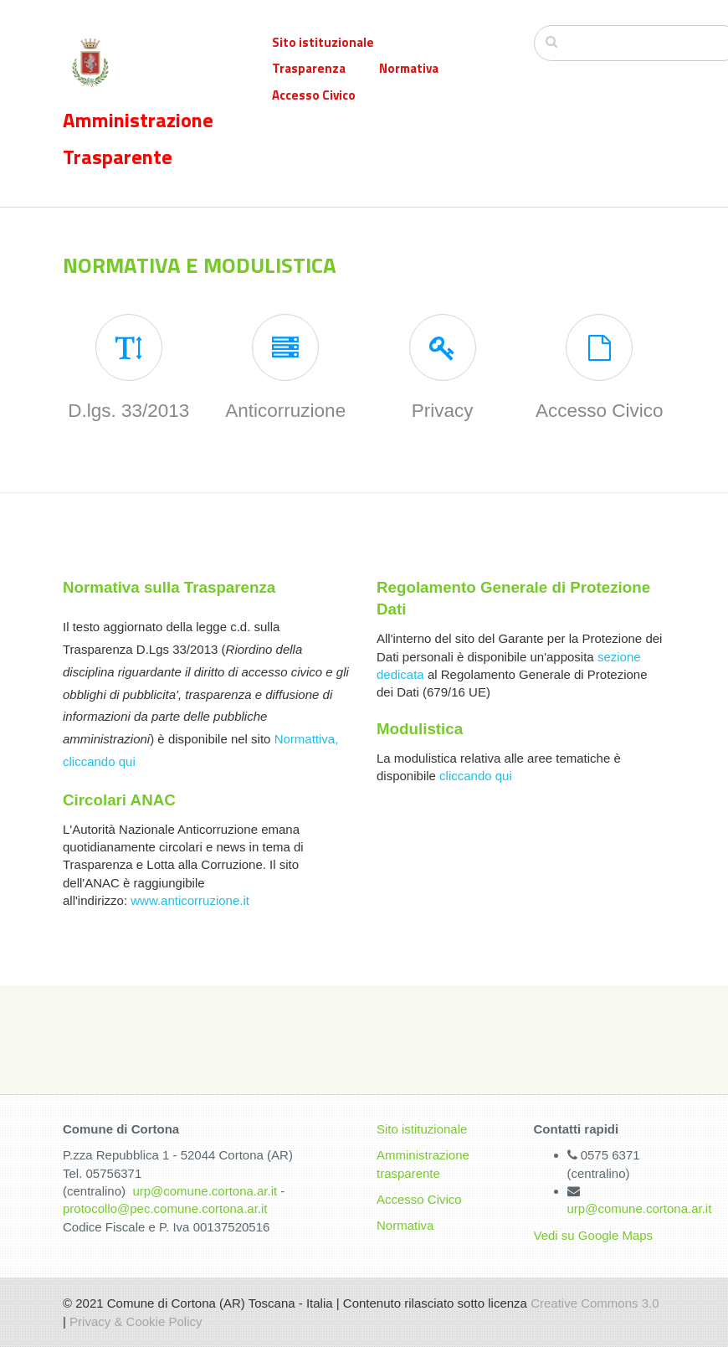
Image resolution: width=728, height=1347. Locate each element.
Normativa (408, 68)
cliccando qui (475, 776)
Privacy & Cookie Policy (135, 1321)
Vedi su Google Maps (594, 1235)
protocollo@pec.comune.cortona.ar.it (165, 1208)
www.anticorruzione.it (190, 900)
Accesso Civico (314, 95)
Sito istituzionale (323, 42)
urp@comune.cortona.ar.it (204, 1191)
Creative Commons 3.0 (595, 1303)
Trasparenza (309, 68)
